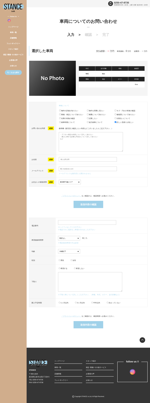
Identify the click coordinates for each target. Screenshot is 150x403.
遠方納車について (94, 122)
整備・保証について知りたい (71, 114)
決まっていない (113, 303)
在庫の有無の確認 (67, 118)
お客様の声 (13, 60)
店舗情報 (13, 38)
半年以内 (95, 303)
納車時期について (67, 122)
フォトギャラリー (13, 43)
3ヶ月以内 (80, 303)
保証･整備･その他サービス (13, 55)
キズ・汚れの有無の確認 (125, 111)
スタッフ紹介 (13, 49)
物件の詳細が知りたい (68, 111)
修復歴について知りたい (125, 114)
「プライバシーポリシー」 (71, 196)
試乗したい (92, 118)
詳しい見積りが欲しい (124, 122)
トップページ (13, 27)
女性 (73, 260)
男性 (61, 260)
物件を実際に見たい (95, 111)
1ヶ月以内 (63, 303)
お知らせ (13, 66)
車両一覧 (13, 32)
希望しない (79, 268)
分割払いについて (122, 118)
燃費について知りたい (96, 114)
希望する (63, 268)
